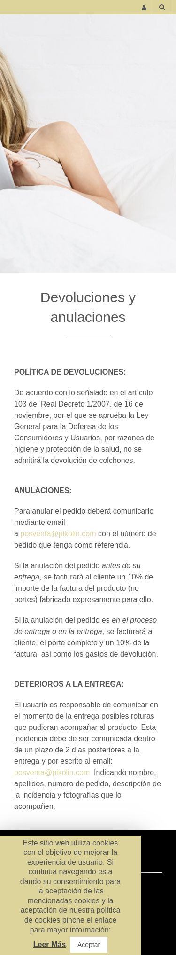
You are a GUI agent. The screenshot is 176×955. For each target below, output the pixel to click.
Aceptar (88, 944)
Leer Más (49, 944)
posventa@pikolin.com (58, 534)
